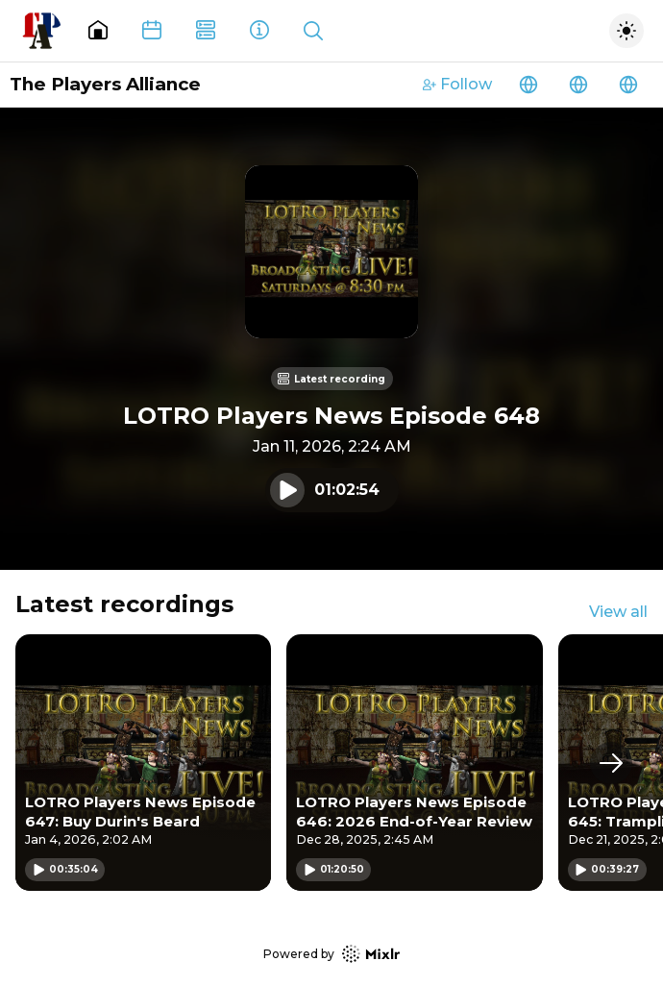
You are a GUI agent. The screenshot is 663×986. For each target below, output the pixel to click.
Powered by (331, 954)
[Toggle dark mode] (626, 30)
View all (618, 612)
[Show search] (313, 30)
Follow (457, 84)
